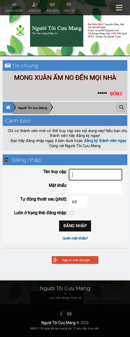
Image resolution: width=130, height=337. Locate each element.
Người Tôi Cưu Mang (58, 323)
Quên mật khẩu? (75, 238)
